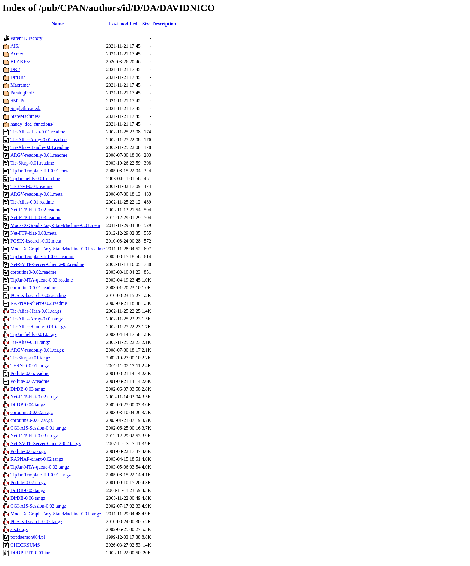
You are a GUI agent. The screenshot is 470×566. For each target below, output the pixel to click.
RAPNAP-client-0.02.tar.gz (36, 459)
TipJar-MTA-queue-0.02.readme (41, 279)
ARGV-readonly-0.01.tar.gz (37, 350)
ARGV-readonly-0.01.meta (36, 194)
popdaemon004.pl (27, 537)
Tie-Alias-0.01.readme (32, 201)
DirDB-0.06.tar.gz (27, 498)
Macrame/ (20, 85)
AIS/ (14, 46)
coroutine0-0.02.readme (33, 272)
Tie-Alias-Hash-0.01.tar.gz (36, 311)
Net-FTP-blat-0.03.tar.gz (34, 435)
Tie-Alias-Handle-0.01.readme (39, 147)
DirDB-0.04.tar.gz (27, 404)
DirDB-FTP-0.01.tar (30, 552)
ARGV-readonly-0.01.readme (38, 155)
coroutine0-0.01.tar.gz (31, 420)
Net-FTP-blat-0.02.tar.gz (34, 396)
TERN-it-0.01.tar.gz (29, 365)
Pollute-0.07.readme (29, 381)
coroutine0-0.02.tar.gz (31, 412)
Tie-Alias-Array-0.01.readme (38, 139)
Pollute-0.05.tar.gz (28, 451)
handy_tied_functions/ (31, 124)
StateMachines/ (25, 116)
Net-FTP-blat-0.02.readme (35, 209)
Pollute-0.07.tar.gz (28, 482)
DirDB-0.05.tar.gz (27, 490)
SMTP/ (17, 100)
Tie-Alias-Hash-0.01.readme (37, 131)
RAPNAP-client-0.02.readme (38, 303)
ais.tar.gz (19, 529)
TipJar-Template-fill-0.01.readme (42, 256)
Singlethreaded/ (25, 108)
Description (164, 23)
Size (146, 23)
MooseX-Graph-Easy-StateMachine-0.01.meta (55, 225)
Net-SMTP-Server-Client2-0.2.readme (47, 264)
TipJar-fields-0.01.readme (35, 178)
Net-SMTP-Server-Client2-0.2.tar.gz (45, 443)
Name (58, 23)
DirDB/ (17, 77)
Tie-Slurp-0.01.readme (32, 162)
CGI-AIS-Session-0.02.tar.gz (38, 505)
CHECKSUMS (25, 544)
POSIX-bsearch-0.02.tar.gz (36, 521)
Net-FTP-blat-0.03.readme (35, 217)
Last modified (123, 23)
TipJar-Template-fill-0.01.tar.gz (40, 474)
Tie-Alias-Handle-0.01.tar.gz (38, 326)
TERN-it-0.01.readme (31, 186)
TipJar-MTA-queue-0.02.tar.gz (39, 466)
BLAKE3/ (20, 61)
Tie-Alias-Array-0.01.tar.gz (36, 318)
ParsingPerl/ (22, 92)
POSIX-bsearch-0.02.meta (35, 240)
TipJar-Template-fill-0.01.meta (40, 170)
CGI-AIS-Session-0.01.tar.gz (38, 427)
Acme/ (16, 53)
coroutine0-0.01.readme (33, 287)
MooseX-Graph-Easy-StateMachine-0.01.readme (57, 248)
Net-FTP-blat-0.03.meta (33, 233)
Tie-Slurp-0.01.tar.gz (30, 357)
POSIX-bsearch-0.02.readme (38, 295)
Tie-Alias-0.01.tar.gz (30, 342)
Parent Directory (26, 38)
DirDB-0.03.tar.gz (27, 389)
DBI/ (15, 69)
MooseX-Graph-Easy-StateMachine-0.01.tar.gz (55, 513)
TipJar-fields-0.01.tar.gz (33, 334)
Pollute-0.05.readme (29, 373)
